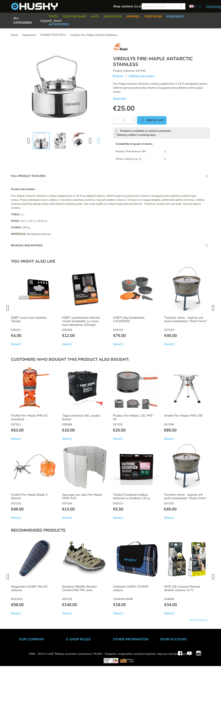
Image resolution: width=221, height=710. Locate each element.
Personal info (169, 649)
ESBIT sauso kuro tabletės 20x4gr (29, 319)
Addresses (167, 667)
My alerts (166, 676)
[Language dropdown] (193, 6)
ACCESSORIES (59, 24)
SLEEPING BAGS (74, 16)
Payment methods (78, 654)
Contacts (25, 654)
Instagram (198, 694)
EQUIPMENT (175, 16)
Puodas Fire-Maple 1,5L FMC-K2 (133, 417)
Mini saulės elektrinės (174, 704)
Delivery (71, 658)
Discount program (125, 681)
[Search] (163, 6)
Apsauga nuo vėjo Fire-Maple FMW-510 (82, 496)
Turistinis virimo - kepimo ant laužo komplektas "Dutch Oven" (185, 319)
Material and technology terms (133, 676)
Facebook (180, 694)
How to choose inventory (130, 649)
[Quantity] (123, 120)
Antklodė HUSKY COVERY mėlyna (131, 588)
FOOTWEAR (153, 16)
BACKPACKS (113, 16)
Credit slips (167, 663)
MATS (95, 16)
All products (200, 620)
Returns (71, 663)
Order (70, 649)
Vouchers (166, 672)
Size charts (120, 672)
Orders (164, 658)
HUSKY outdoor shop (33, 658)
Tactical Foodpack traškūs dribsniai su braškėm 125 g (131, 496)
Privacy (71, 667)
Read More (120, 98)
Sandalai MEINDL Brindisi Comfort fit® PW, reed (79, 588)
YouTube (189, 694)
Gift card (118, 685)
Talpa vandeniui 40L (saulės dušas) (81, 417)
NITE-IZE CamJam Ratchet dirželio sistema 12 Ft (182, 588)
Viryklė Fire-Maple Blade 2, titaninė (29, 496)
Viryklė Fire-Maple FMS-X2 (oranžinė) (29, 417)
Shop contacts (125, 6)
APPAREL (133, 16)
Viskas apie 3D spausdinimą (55, 704)
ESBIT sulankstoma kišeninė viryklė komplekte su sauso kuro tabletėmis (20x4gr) (81, 321)
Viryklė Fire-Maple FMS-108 (183, 416)
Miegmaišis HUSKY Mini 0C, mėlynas (29, 588)
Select (17, 344)
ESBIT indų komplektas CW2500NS (129, 319)
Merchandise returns (173, 654)
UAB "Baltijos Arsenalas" (36, 649)
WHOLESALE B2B (32, 663)
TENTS (53, 16)
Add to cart (152, 120)
